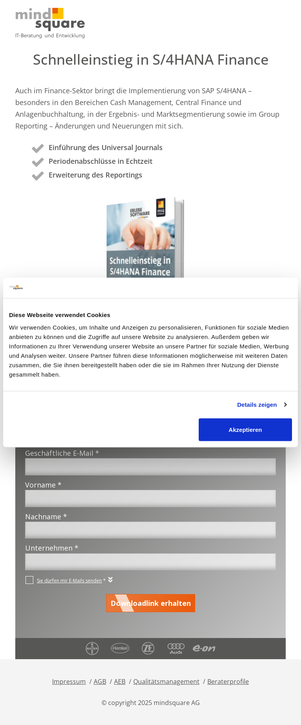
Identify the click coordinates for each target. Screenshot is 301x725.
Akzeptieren (245, 429)
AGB (100, 681)
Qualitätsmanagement (166, 681)
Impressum (69, 681)
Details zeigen (257, 404)
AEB (119, 681)
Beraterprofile (228, 681)
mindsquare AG (177, 702)
